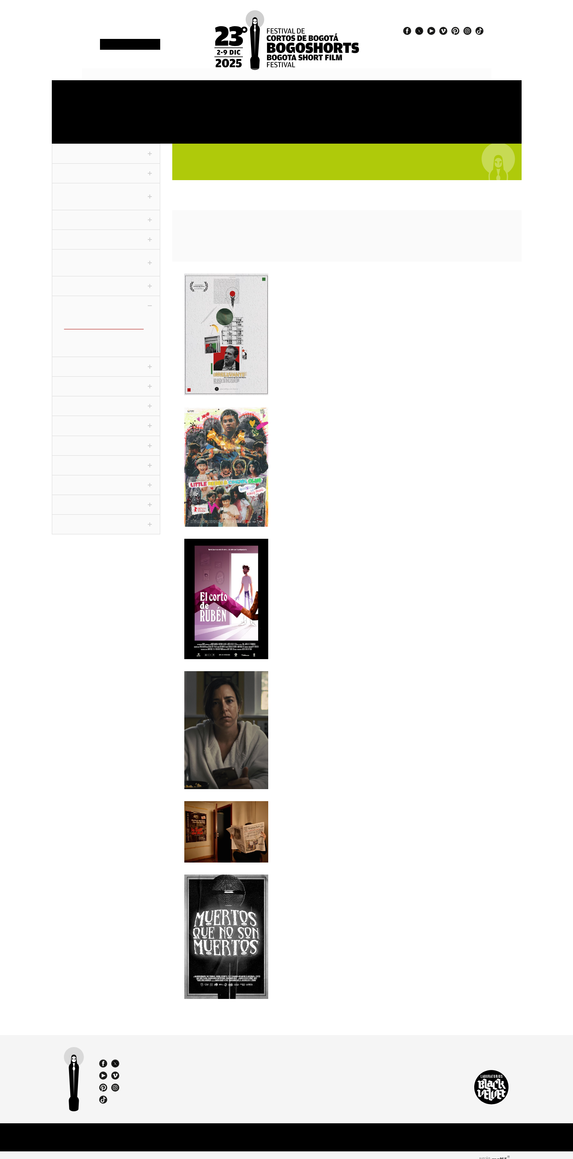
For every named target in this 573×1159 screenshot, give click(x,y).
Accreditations (133, 95)
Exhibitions (241, 122)
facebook (407, 31)
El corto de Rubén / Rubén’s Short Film (354, 540)
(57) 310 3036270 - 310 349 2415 (177, 1062)
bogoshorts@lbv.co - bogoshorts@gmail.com (176, 1069)
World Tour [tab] (106, 459)
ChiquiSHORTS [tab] (106, 498)
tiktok (479, 31)
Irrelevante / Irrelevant (324, 274)
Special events (305, 122)
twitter (419, 31)
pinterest (455, 31)
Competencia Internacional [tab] (106, 190)
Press (405, 95)
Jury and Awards (360, 95)
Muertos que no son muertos (333, 875)
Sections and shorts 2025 (254, 99)
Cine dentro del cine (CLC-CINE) (102, 320)
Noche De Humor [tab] (106, 439)
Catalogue (352, 122)
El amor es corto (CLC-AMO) (98, 334)
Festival (70, 95)
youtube (431, 31)
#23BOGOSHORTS (436, 48)
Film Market (130, 122)
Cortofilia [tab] (106, 400)
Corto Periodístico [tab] (106, 214)
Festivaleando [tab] (106, 420)
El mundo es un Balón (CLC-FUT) (104, 340)
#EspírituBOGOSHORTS (443, 41)
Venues (297, 95)
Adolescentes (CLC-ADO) (93, 314)
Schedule (188, 95)
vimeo (443, 31)
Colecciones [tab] (106, 300)
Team (419, 122)
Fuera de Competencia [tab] (106, 147)
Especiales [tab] (106, 381)
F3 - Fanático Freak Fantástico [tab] (106, 256)
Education (184, 122)
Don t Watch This (312, 672)
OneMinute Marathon (84, 122)
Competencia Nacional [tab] (106, 167)
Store (462, 95)
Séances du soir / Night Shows (336, 802)
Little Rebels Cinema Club (328, 408)
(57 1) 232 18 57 (174, 1055)
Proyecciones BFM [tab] (106, 518)
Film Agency (467, 122)
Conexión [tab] (106, 280)
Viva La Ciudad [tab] (106, 479)
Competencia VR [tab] (106, 233)
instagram (467, 31)
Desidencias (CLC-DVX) (91, 327)
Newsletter (130, 44)
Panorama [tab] (106, 361)
